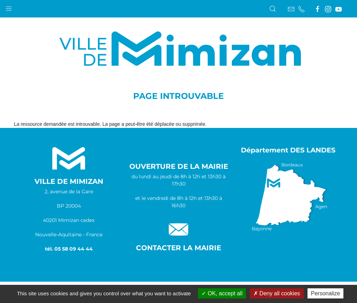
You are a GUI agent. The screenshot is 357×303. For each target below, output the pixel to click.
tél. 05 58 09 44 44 (69, 249)
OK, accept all (222, 293)
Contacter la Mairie (178, 248)
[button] (8, 7)
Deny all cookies (276, 293)
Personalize (325, 293)
